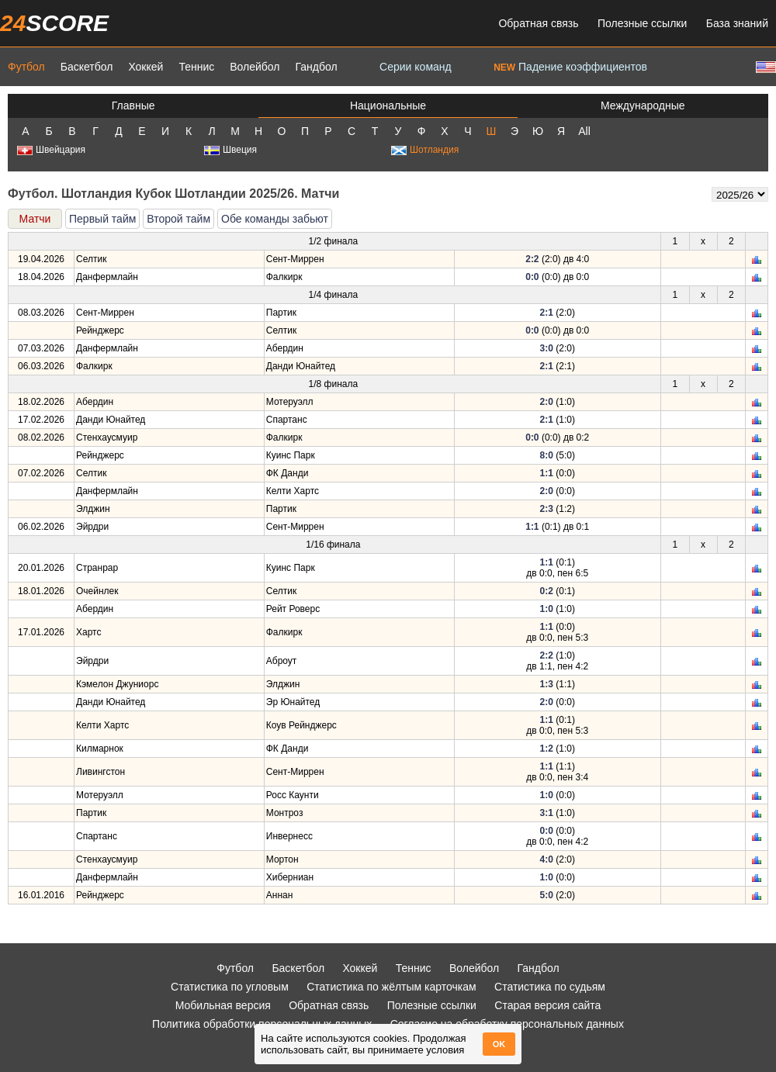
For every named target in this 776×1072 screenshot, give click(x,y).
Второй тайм (178, 219)
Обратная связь (538, 23)
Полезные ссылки (642, 23)
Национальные (388, 105)
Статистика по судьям (549, 986)
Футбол (26, 67)
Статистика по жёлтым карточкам (391, 986)
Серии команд (415, 67)
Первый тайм (102, 219)
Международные (643, 105)
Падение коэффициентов (570, 67)
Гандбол (316, 67)
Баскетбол (87, 67)
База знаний (737, 23)
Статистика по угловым (230, 986)
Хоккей (145, 67)
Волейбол (254, 67)
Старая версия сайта (547, 1005)
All (584, 131)
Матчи (35, 219)
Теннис (196, 67)
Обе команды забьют (274, 219)
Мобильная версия (223, 1005)
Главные (133, 105)
